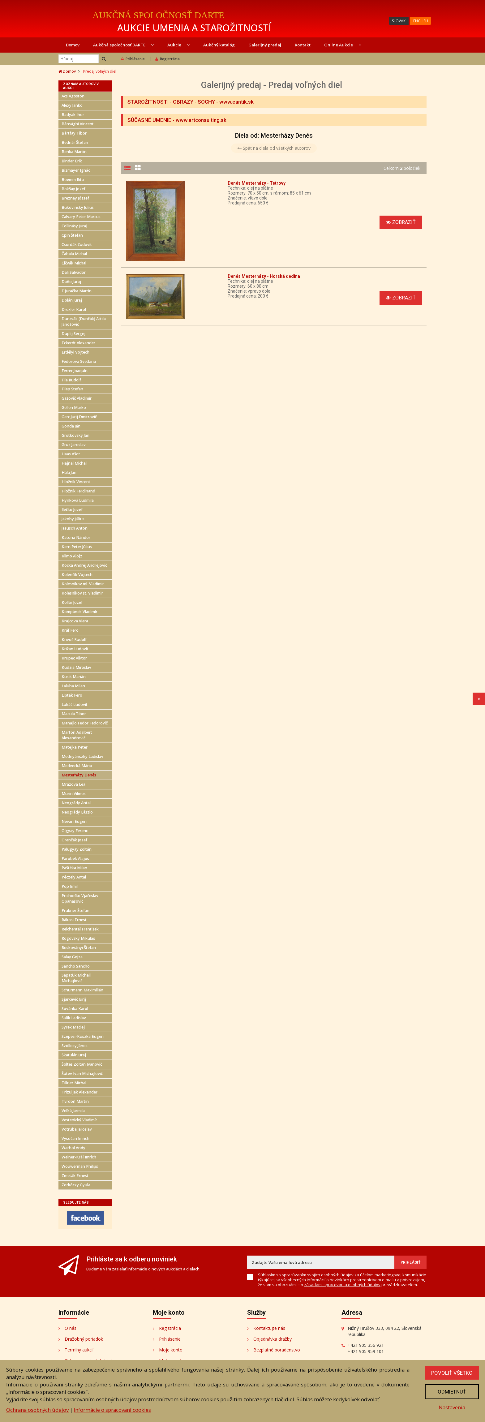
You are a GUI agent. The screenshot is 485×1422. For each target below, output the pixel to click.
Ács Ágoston (73, 96)
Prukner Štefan (75, 910)
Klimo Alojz (72, 556)
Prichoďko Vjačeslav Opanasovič (80, 898)
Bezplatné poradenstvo (276, 1350)
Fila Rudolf (71, 380)
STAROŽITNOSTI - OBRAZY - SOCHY (171, 102)
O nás (70, 1328)
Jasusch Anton (75, 528)
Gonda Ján (71, 426)
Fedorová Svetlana (79, 361)
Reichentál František (80, 929)
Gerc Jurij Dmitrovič (79, 416)
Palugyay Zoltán (77, 849)
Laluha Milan (73, 686)
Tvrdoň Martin (75, 1101)
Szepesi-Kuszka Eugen (83, 1036)
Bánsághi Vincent (78, 124)
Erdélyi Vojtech (75, 352)
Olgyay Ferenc (75, 830)
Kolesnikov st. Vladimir (82, 593)
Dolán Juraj (72, 300)
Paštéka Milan (74, 867)
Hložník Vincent (76, 481)
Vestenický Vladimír (79, 1120)
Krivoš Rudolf (74, 639)
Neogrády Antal (76, 803)
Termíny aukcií (79, 1350)
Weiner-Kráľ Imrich (79, 1157)
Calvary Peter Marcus (81, 216)
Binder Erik (72, 161)
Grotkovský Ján (75, 435)
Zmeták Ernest (75, 1175)
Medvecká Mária (77, 765)
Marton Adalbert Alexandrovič (77, 735)
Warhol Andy (73, 1147)
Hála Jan (69, 472)
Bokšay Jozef (73, 188)
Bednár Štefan (75, 142)
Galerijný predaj (264, 45)
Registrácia (167, 59)
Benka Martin (74, 151)
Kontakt (303, 45)
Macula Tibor (74, 713)
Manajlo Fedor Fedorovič (85, 723)
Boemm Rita (73, 179)
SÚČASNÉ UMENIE (149, 120)
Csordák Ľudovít (77, 244)
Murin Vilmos (74, 793)
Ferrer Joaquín (75, 370)
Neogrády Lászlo (77, 812)
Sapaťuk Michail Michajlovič (76, 978)
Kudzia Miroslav (76, 667)
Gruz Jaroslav (74, 444)
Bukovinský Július (78, 207)
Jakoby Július (73, 519)
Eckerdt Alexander (78, 343)
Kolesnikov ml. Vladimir (83, 583)
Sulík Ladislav (74, 1017)
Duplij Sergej (73, 333)
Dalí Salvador (74, 272)
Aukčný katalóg (219, 45)
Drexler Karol (74, 309)
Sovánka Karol (75, 1008)
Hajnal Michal (74, 463)
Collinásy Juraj (74, 226)
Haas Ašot (71, 454)
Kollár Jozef (72, 602)
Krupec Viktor (74, 658)
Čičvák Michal (74, 263)
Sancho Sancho (76, 966)
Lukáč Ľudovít (75, 704)
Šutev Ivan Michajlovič (82, 1073)
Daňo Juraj (71, 281)
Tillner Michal (74, 1082)
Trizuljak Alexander (79, 1092)
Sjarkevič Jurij (74, 999)
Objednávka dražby (272, 1339)
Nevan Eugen (74, 821)
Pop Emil (70, 886)
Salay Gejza (72, 957)
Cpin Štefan (72, 235)
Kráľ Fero (70, 630)
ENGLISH (420, 21)
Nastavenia (452, 1407)
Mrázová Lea (73, 784)
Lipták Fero (72, 695)
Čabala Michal (74, 253)
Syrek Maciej (73, 1027)
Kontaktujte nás (269, 1328)
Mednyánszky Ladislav (82, 756)
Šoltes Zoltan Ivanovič (82, 1064)
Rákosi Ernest (74, 919)
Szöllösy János (75, 1045)
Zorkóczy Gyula (76, 1185)
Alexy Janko (72, 105)
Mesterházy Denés (79, 775)
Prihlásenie (133, 59)
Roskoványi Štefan (79, 947)
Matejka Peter (75, 747)
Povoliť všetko (452, 1373)
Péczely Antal (74, 877)
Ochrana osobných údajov (37, 1409)
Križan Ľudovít (75, 648)
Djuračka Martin (77, 291)
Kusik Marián (74, 676)
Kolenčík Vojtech (77, 574)
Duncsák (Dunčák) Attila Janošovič (84, 321)
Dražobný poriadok (84, 1339)
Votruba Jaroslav (77, 1129)
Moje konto (170, 1350)
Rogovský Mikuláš (78, 938)
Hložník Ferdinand (78, 491)
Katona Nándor (76, 537)
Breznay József (75, 198)
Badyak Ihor (73, 114)
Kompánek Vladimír (79, 611)
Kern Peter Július (77, 546)
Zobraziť (401, 222)
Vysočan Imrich (75, 1138)
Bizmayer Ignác (76, 170)
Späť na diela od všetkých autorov (274, 148)
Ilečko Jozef (72, 509)
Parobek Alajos (75, 858)
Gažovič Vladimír (77, 398)
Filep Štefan (72, 389)
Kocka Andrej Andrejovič (84, 565)
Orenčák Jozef (74, 840)
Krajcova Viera (75, 621)
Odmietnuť (452, 1392)
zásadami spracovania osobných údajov (342, 1284)
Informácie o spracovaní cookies (112, 1409)
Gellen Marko (74, 407)
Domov (72, 45)
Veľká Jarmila (73, 1110)
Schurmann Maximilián (82, 990)
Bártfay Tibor (74, 133)
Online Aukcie (342, 45)
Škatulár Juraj (74, 1055)
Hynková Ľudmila (78, 500)
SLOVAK (399, 21)
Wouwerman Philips (80, 1166)
